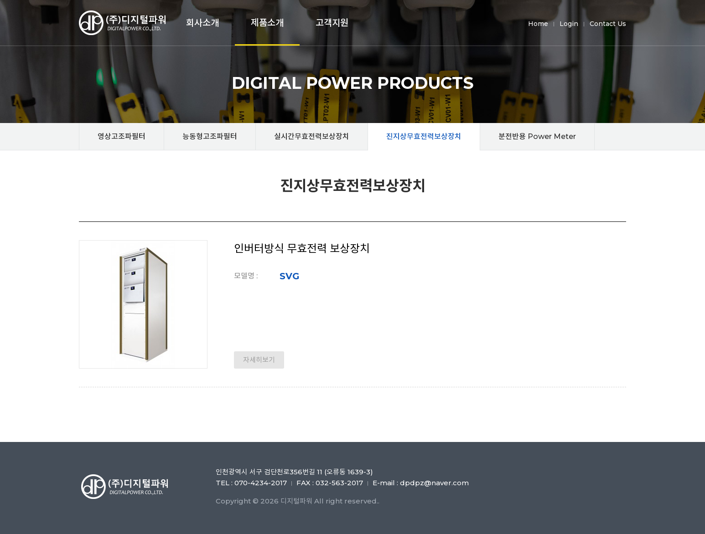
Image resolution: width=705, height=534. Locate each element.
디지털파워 (124, 23)
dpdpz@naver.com (434, 482)
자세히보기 (259, 359)
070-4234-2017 (260, 482)
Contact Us (608, 24)
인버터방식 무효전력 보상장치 (302, 248)
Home (538, 24)
